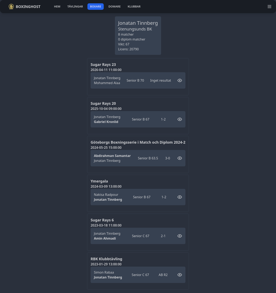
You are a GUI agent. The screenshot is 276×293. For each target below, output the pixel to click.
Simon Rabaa (104, 272)
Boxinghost (24, 6)
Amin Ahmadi (105, 238)
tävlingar (75, 6)
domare (114, 6)
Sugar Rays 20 (103, 103)
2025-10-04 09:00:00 (106, 108)
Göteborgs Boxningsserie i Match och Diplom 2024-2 (138, 142)
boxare (95, 6)
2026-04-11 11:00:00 (106, 70)
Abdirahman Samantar (112, 155)
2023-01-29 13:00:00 (106, 264)
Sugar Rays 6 (102, 219)
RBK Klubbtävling (106, 258)
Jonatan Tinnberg (107, 78)
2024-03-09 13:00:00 (106, 186)
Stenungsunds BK (135, 29)
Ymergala (99, 181)
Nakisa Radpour (106, 194)
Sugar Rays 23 (103, 64)
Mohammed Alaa (107, 83)
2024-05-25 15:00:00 (106, 147)
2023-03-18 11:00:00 (106, 225)
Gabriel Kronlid (106, 121)
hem (57, 6)
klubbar (134, 6)
